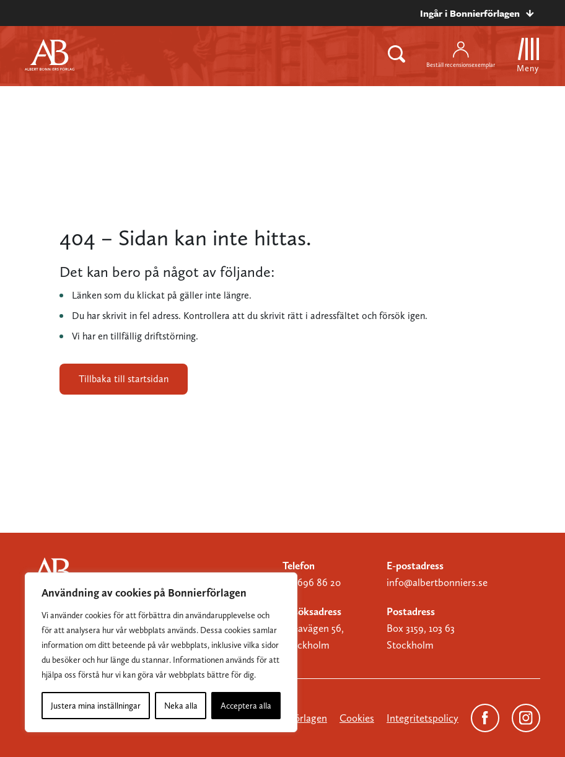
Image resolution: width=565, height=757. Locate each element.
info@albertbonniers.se (437, 582)
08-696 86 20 (311, 582)
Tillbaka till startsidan (124, 379)
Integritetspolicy (422, 718)
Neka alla (181, 706)
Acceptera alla (246, 706)
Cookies (356, 718)
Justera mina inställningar (96, 706)
